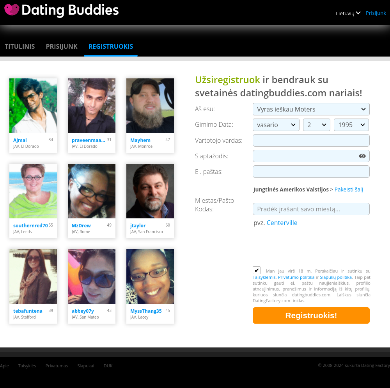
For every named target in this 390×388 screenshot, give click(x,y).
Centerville (282, 222)
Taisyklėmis (264, 277)
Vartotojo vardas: (219, 140)
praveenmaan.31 (89, 140)
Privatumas (57, 366)
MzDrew (81, 225)
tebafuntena (28, 311)
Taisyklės (27, 366)
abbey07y (83, 311)
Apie (4, 366)
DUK (108, 366)
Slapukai (86, 366)
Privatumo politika (296, 277)
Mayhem (140, 140)
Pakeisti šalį (349, 189)
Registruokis (111, 46)
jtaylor (138, 225)
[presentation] (312, 247)
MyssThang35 (146, 311)
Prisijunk (376, 12)
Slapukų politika (336, 277)
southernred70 (30, 225)
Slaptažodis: (211, 156)
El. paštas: (209, 171)
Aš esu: (205, 109)
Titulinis (20, 46)
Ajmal (20, 140)
